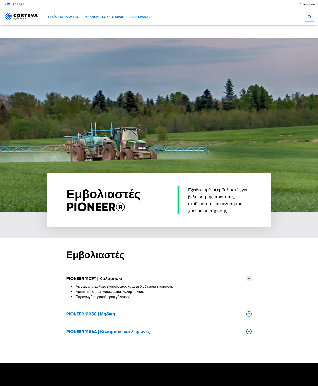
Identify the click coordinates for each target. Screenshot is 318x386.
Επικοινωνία (307, 4)
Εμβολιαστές (127, 31)
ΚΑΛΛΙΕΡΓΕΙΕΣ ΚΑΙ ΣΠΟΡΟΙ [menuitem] (104, 17)
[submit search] (309, 17)
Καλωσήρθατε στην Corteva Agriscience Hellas (80, 31)
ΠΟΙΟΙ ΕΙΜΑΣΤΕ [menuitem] (139, 17)
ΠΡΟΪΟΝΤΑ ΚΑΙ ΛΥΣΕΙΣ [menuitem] (63, 17)
